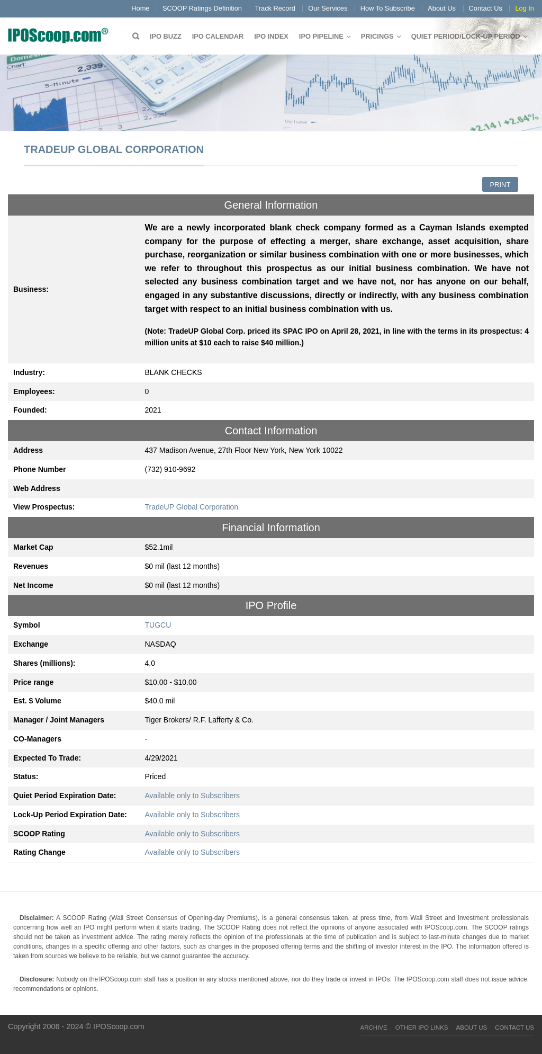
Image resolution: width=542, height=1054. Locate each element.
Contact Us (485, 8)
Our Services (327, 8)
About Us (442, 8)
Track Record (275, 8)
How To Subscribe (387, 8)
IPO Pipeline (321, 36)
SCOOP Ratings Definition (202, 8)
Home (140, 8)
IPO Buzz (166, 36)
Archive (373, 1027)
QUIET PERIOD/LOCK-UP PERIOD (465, 36)
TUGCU (158, 625)
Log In (524, 8)
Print (500, 185)
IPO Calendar (217, 36)
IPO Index (271, 36)
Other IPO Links (421, 1027)
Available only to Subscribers (192, 795)
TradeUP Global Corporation (192, 507)
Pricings (377, 36)
